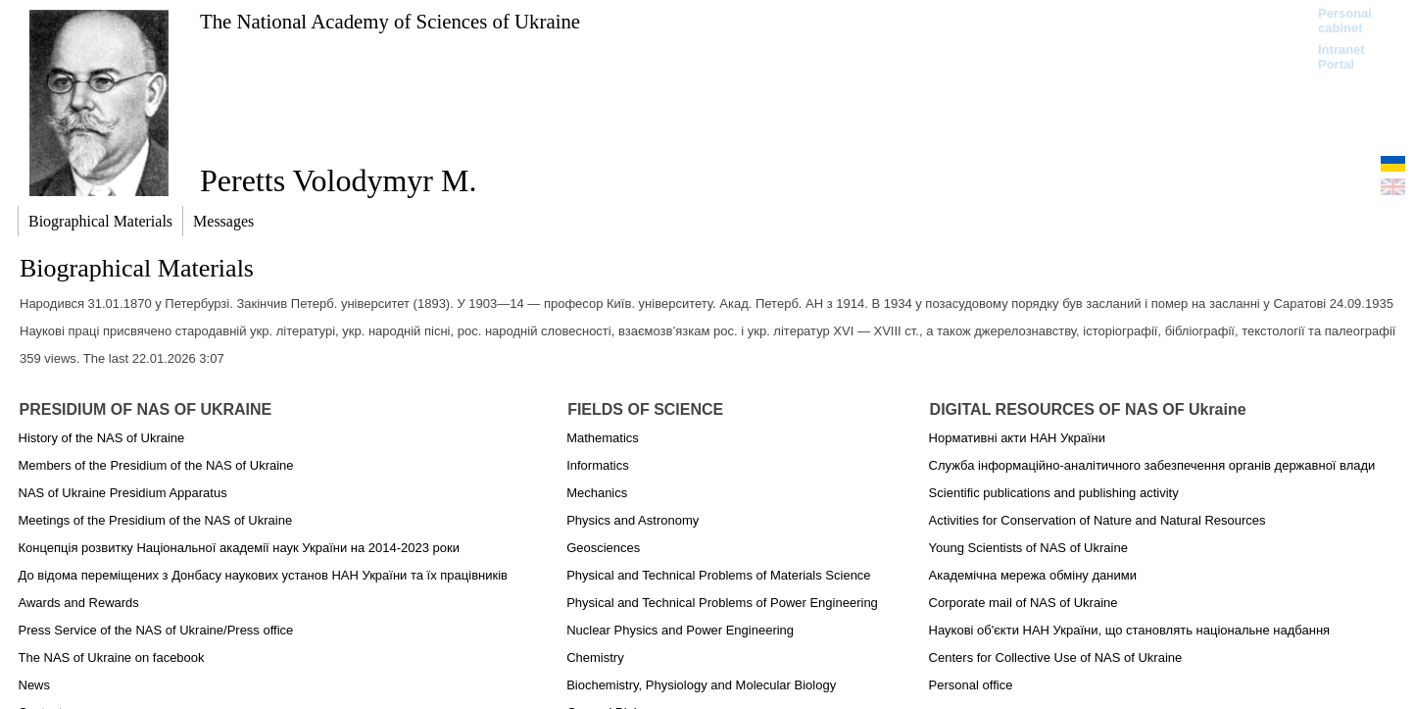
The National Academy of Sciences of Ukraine (390, 21)
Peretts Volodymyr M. (338, 180)
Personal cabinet (1345, 20)
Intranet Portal (1341, 57)
